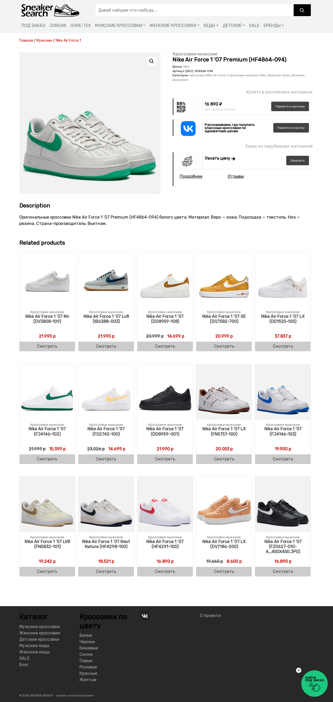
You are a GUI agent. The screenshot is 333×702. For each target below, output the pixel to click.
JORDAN (57, 25)
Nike (186, 66)
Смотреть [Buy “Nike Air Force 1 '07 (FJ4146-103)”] (283, 458)
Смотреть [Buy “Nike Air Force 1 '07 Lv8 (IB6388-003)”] (106, 346)
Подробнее (191, 176)
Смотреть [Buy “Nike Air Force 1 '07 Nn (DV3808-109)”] (47, 346)
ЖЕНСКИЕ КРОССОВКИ (172, 25)
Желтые (87, 679)
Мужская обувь (279, 75)
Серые (85, 660)
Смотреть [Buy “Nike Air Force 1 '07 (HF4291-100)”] (165, 571)
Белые (85, 635)
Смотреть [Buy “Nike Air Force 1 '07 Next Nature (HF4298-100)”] (106, 571)
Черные (87, 641)
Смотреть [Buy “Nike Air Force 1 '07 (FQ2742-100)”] (106, 458)
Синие (86, 654)
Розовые (88, 667)
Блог (24, 664)
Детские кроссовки (39, 639)
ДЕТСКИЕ (232, 25)
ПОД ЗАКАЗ (33, 25)
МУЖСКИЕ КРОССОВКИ (118, 25)
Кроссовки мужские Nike (247, 75)
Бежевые (88, 648)
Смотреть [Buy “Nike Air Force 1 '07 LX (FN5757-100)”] (224, 458)
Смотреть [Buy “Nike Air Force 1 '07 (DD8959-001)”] (165, 458)
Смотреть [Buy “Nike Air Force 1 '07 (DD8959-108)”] (165, 346)
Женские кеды (34, 651)
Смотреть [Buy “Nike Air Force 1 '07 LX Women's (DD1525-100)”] (283, 346)
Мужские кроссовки (39, 626)
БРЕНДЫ (272, 25)
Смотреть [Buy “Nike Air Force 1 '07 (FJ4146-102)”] (47, 458)
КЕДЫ (209, 25)
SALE (254, 25)
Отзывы (236, 176)
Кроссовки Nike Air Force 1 (209, 75)
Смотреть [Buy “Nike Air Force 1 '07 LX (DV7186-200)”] (224, 571)
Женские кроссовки (39, 632)
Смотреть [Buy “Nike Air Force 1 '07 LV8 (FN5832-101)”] (47, 571)
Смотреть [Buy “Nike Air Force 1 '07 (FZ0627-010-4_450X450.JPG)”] (283, 571)
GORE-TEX (81, 25)
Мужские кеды (34, 645)
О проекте (210, 615)
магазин (290, 106)
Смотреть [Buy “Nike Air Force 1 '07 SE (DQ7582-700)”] (224, 346)
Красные (88, 673)
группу (291, 128)
